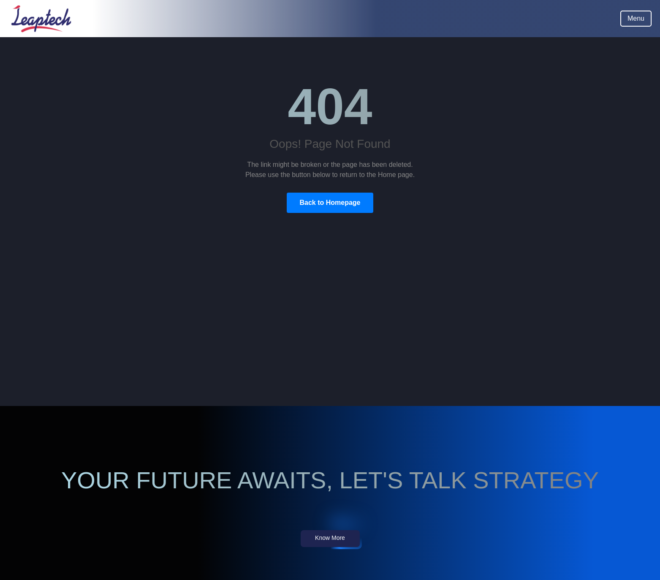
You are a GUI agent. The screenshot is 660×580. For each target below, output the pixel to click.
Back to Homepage (329, 202)
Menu (635, 18)
